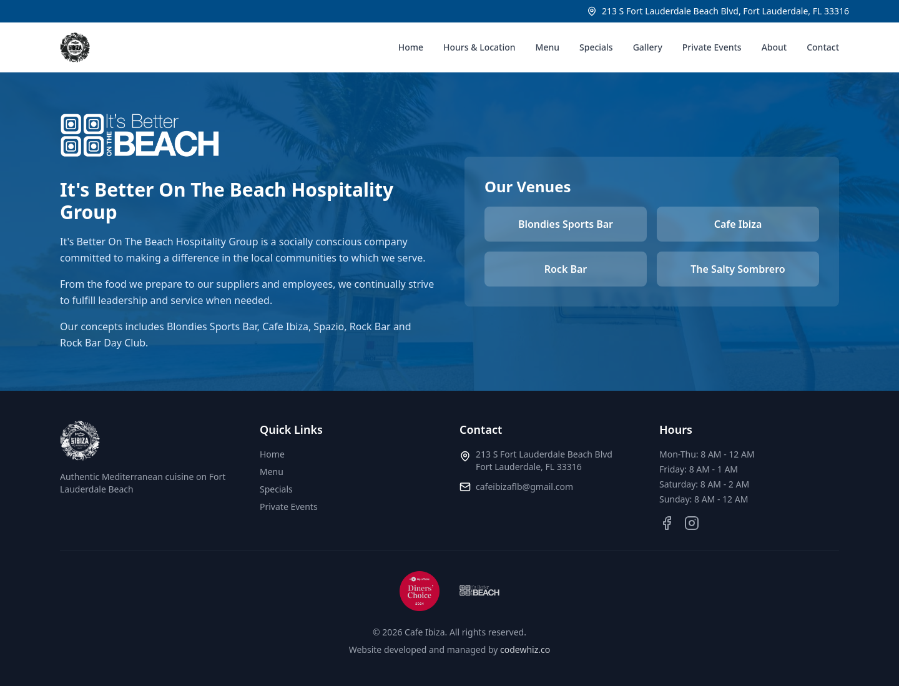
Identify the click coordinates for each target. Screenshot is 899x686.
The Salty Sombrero (737, 269)
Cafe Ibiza (738, 224)
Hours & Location (479, 47)
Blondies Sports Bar (565, 224)
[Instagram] (691, 523)
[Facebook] (666, 523)
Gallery (647, 47)
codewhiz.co (525, 649)
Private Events (712, 47)
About (774, 47)
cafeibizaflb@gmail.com (524, 486)
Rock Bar (565, 269)
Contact (823, 47)
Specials (596, 47)
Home (410, 47)
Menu (547, 47)
